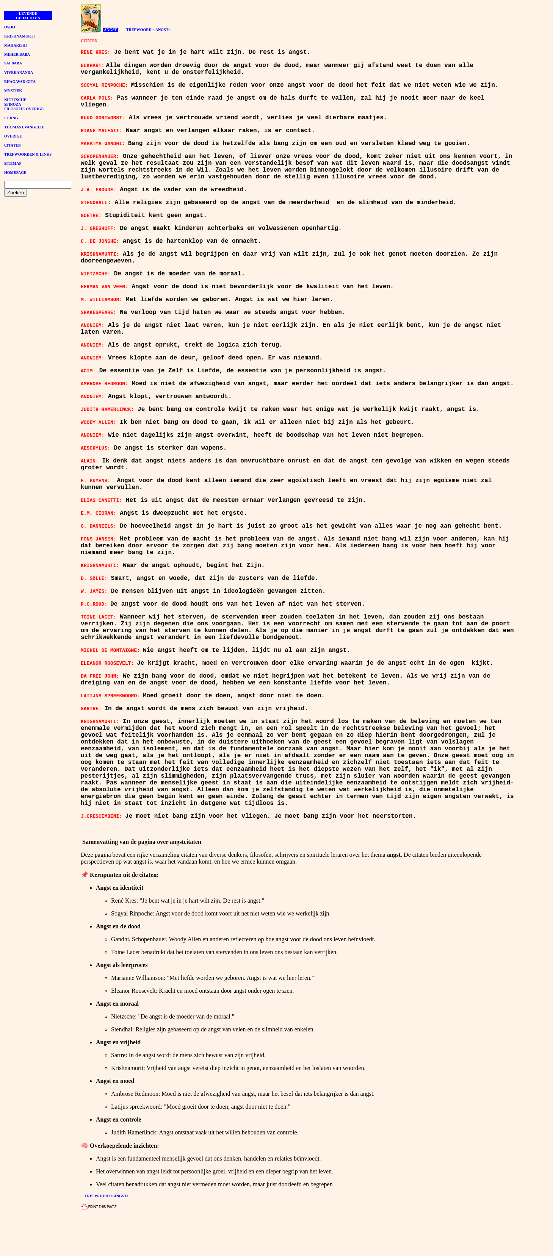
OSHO (9, 27)
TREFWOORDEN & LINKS (28, 154)
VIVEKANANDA (18, 72)
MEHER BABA (17, 54)
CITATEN (12, 145)
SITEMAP (13, 163)
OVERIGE (13, 136)
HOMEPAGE (15, 172)
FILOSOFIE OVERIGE (24, 109)
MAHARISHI (15, 45)
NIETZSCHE (15, 100)
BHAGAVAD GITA (20, 82)
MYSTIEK (13, 91)
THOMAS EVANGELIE (24, 127)
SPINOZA (12, 104)
